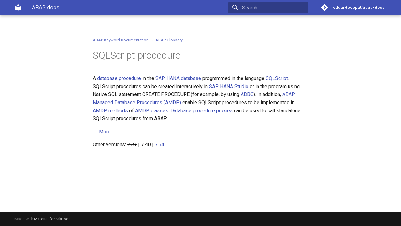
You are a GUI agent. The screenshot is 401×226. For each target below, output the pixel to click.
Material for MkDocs (52, 219)
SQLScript (277, 78)
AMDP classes (151, 111)
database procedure (119, 78)
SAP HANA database (178, 78)
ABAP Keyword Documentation (120, 40)
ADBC (247, 94)
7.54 (159, 145)
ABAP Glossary (169, 40)
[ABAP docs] (18, 7)
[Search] (271, 7)
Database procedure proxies (201, 111)
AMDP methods (110, 111)
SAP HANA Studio (228, 86)
